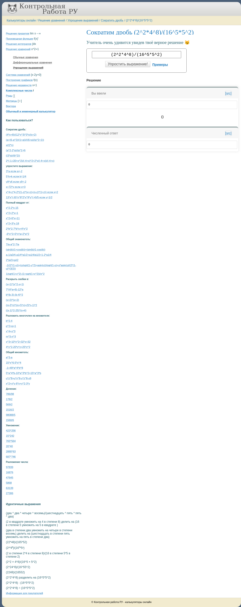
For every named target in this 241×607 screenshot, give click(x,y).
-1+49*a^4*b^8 (14, 367)
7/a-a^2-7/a (12, 244)
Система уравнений (18, 74)
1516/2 (10, 409)
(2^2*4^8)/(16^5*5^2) (139, 20)
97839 (9, 467)
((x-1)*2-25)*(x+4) (16, 310)
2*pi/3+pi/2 (12, 260)
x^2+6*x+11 (13, 218)
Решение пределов (17, 33)
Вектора (11, 106)
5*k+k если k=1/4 (16, 176)
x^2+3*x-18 (12, 223)
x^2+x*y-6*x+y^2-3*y (18, 383)
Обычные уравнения (25, 57)
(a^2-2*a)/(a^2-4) (15, 150)
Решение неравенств (19, 85)
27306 (9, 493)
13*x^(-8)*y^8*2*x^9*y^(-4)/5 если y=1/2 (29, 197)
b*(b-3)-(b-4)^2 (14, 294)
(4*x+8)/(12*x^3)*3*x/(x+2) (21, 134)
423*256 (11, 430)
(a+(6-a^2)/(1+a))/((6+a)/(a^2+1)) (25, 139)
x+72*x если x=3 (15, 186)
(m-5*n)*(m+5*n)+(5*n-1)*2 (21, 305)
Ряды (9, 95)
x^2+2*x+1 (12, 213)
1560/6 (10, 420)
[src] (228, 93)
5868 (9, 482)
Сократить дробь (112, 20)
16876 (9, 472)
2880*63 (11, 451)
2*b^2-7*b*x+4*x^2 (17, 228)
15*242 (10, 435)
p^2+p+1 (11, 326)
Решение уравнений (51, 20)
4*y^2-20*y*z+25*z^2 (18, 347)
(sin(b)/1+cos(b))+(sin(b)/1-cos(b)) (25, 249)
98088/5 (10, 414)
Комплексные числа (19, 90)
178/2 (9, 399)
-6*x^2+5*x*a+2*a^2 (17, 233)
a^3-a (9, 357)
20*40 (9, 446)
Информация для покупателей (24, 593)
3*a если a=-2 (14, 171)
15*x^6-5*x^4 (13, 362)
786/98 (10, 394)
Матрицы (11, 101)
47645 (9, 477)
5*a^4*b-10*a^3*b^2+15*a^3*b (23, 373)
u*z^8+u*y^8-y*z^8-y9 (18, 378)
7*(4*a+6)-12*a (14, 289)
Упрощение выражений (83, 20)
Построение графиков (19, 80)
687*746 (11, 456)
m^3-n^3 (11, 336)
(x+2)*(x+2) (12, 300)
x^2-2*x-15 (12, 207)
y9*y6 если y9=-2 (16, 181)
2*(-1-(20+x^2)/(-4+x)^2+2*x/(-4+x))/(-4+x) (30, 160)
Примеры (160, 64)
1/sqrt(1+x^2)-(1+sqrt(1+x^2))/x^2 (25, 273)
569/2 (9, 404)
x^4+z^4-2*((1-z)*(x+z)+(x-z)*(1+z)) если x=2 (32, 192)
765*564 (11, 441)
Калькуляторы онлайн (21, 20)
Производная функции (19, 38)
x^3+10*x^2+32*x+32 (18, 341)
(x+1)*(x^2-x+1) (15, 284)
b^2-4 (9, 320)
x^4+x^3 (10, 331)
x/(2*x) (10, 145)
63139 (9, 488)
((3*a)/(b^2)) (13, 155)
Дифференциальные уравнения (32, 62)
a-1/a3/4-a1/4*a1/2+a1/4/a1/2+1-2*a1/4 (28, 254)
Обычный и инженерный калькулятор (30, 111)
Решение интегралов (18, 44)
